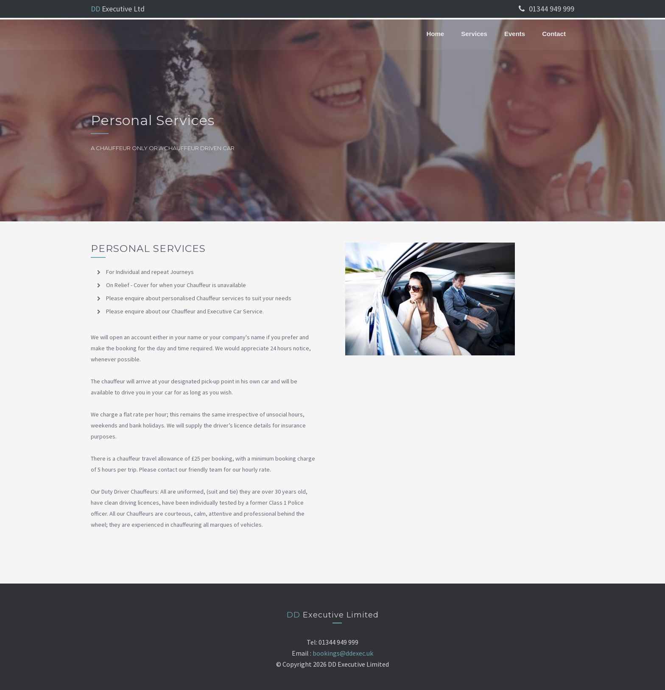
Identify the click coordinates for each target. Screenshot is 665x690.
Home (435, 33)
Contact (554, 33)
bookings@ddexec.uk (343, 653)
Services (474, 33)
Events (514, 33)
